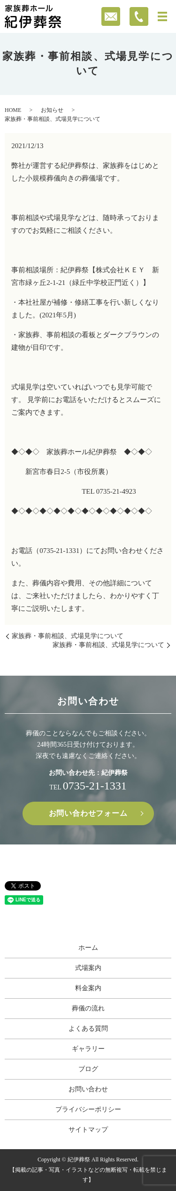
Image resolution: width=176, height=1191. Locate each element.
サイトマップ (88, 1129)
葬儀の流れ (88, 1008)
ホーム (88, 947)
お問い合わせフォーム (88, 813)
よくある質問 (88, 1028)
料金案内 (88, 988)
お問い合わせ (88, 1089)
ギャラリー (88, 1048)
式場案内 (88, 967)
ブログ (88, 1069)
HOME (13, 110)
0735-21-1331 (95, 786)
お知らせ (52, 110)
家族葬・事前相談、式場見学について (67, 635)
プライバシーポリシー (88, 1109)
